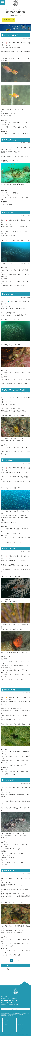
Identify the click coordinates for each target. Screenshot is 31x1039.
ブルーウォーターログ (21, 1028)
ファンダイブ (20, 1018)
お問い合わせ (15, 1009)
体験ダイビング (20, 1024)
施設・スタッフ (20, 1020)
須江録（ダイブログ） (7, 1020)
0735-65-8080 (15, 12)
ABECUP (5, 1030)
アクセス (19, 1022)
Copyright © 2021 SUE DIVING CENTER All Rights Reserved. (15, 1034)
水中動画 (5, 1024)
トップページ (6, 1018)
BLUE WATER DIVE (7, 1028)
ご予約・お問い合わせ (8, 19)
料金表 (5, 1022)
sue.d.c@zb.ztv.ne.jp (11, 1004)
